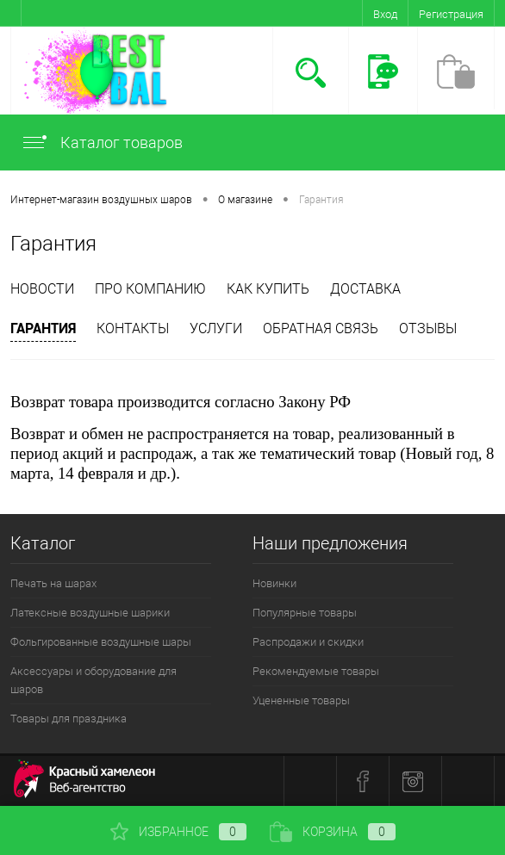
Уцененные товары (301, 700)
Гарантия (43, 328)
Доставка (365, 289)
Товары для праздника (68, 718)
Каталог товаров (102, 142)
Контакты (133, 328)
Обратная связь (320, 328)
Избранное (178, 832)
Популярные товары (305, 612)
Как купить (268, 289)
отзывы (428, 328)
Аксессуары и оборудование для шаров (93, 680)
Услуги (216, 328)
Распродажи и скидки (308, 641)
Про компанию (150, 289)
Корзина (333, 832)
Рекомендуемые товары (316, 671)
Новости (42, 289)
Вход (385, 14)
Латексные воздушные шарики (90, 612)
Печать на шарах (53, 583)
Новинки (274, 583)
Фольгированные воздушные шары (100, 641)
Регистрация (451, 14)
